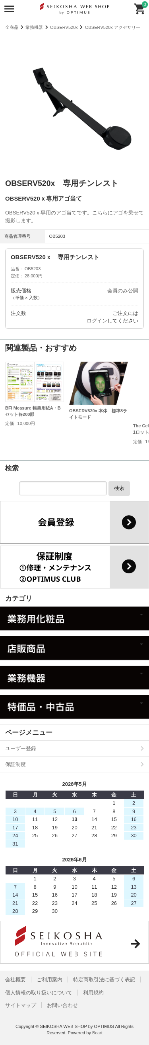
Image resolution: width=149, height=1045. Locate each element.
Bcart (97, 1032)
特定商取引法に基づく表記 (104, 979)
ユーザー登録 (20, 748)
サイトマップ (20, 1005)
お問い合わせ (62, 1005)
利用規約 (93, 993)
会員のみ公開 (122, 291)
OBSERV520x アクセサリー (112, 27)
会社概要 (15, 979)
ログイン (97, 321)
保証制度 (15, 764)
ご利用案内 (49, 979)
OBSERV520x (64, 27)
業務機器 (34, 27)
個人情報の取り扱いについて (38, 993)
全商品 (11, 27)
